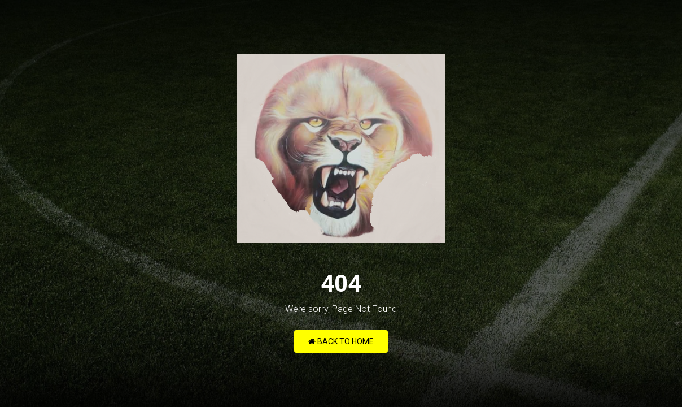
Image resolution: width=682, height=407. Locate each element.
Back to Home (341, 341)
